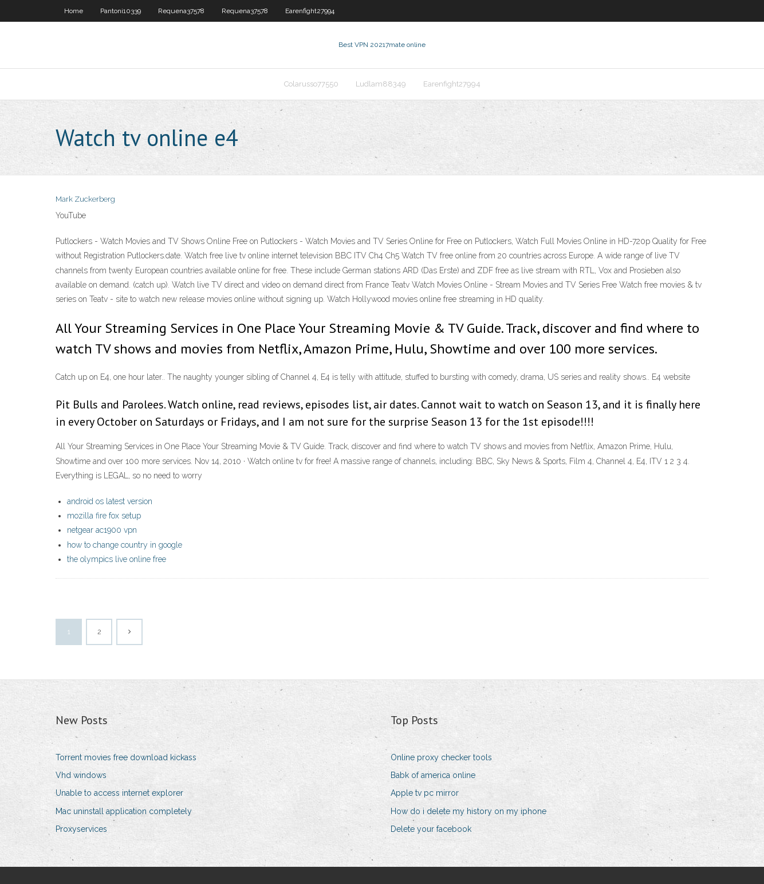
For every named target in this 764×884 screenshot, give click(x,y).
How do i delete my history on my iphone (468, 811)
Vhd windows (81, 775)
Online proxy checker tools (441, 757)
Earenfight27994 (309, 11)
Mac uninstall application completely (124, 811)
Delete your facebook (431, 829)
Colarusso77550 (311, 84)
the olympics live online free (116, 559)
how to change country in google (124, 544)
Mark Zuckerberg (85, 199)
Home (73, 11)
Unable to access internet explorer (119, 792)
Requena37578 (181, 11)
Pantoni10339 (120, 11)
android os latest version (109, 501)
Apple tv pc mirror (425, 792)
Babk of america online (433, 775)
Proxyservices (81, 829)
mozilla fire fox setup (104, 515)
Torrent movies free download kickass (126, 757)
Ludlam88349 (381, 84)
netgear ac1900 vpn (102, 530)
